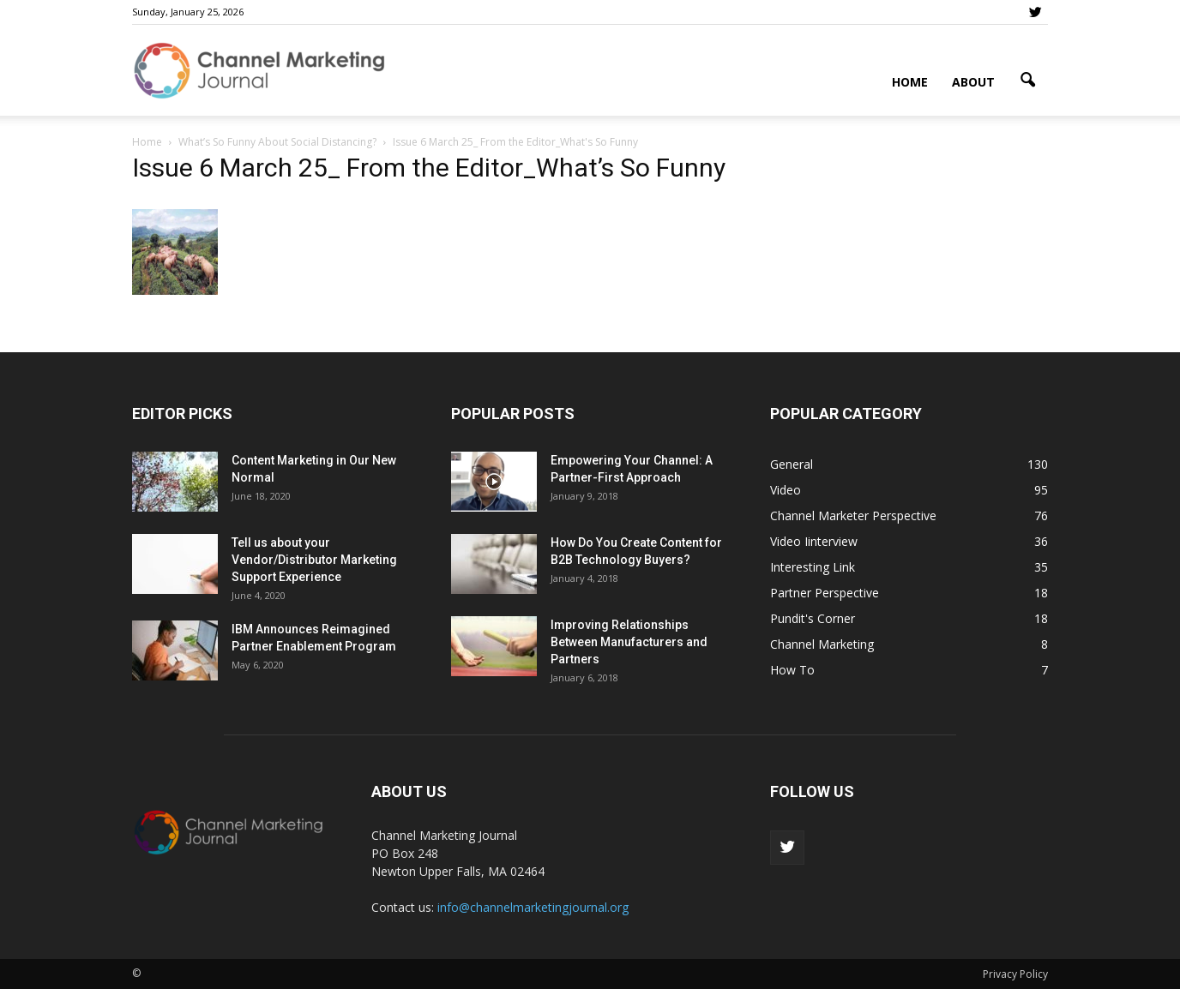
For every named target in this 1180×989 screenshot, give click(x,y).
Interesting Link (812, 567)
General (791, 464)
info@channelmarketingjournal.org (533, 907)
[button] (1027, 80)
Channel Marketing (822, 644)
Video (785, 490)
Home (910, 82)
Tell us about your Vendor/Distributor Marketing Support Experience (314, 560)
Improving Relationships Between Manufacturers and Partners (629, 642)
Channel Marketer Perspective (853, 515)
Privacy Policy (1015, 974)
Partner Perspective (824, 592)
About (973, 82)
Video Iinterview (814, 541)
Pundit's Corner (812, 618)
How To (792, 670)
